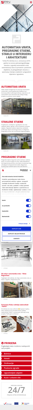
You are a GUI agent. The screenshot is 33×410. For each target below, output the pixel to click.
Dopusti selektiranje (16, 233)
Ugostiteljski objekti (13, 372)
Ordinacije (9, 363)
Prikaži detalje (23, 223)
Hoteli (7, 358)
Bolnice (7, 353)
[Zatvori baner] (30, 170)
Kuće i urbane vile (12, 377)
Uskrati (17, 238)
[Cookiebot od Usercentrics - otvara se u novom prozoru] (21, 170)
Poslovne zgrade (11, 368)
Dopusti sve (16, 228)
